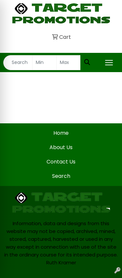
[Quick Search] (18, 62)
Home (61, 133)
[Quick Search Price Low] (44, 62)
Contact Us (61, 161)
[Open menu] (108, 62)
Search (61, 176)
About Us (61, 147)
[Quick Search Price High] (68, 62)
